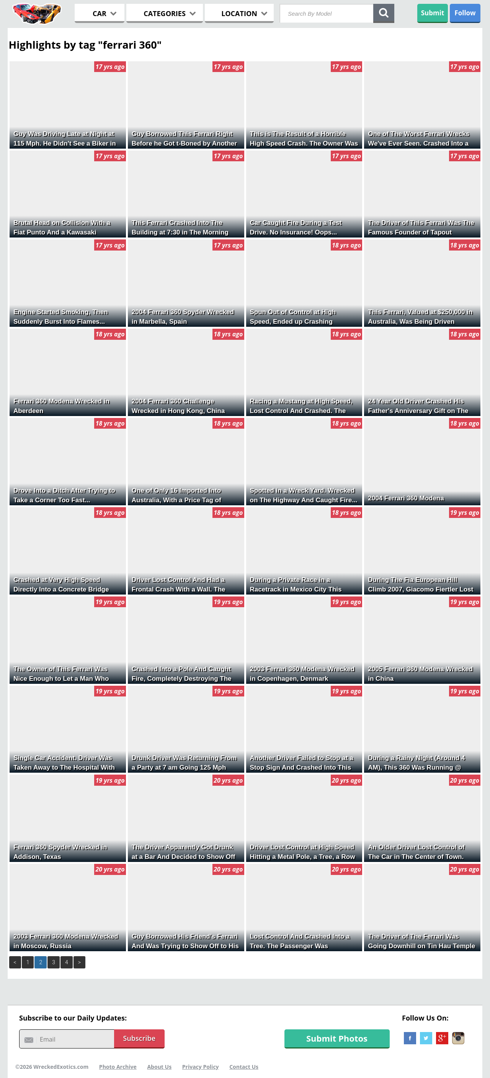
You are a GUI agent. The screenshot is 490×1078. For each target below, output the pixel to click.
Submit (432, 12)
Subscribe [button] (139, 1038)
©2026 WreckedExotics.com (51, 1066)
